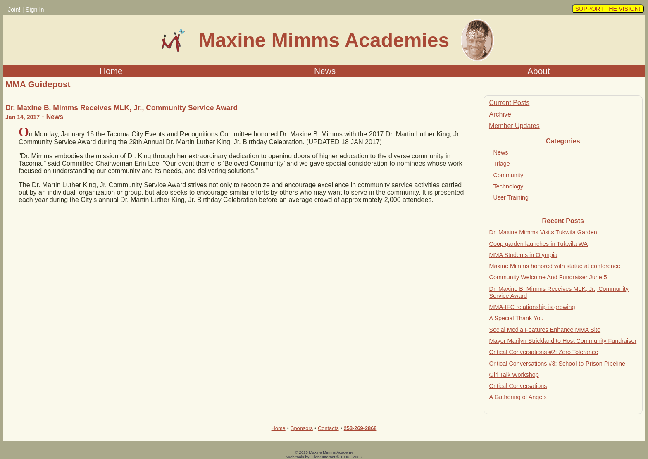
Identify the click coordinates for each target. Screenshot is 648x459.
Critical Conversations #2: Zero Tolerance (543, 352)
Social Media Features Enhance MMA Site (545, 329)
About (538, 71)
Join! (14, 9)
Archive (500, 114)
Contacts (328, 428)
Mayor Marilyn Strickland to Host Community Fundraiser (563, 341)
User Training (511, 197)
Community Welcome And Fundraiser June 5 (548, 277)
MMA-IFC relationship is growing (532, 307)
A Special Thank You (516, 318)
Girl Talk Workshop (514, 374)
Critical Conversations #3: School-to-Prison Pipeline (557, 363)
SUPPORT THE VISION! (608, 8)
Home (111, 71)
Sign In (35, 9)
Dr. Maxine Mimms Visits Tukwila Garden (543, 232)
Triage (501, 163)
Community (508, 175)
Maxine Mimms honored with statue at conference (555, 266)
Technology (508, 186)
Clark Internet (324, 456)
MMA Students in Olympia (523, 255)
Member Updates (514, 125)
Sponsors (302, 428)
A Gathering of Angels (518, 397)
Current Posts (509, 102)
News (325, 71)
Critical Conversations (518, 386)
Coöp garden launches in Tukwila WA (538, 243)
